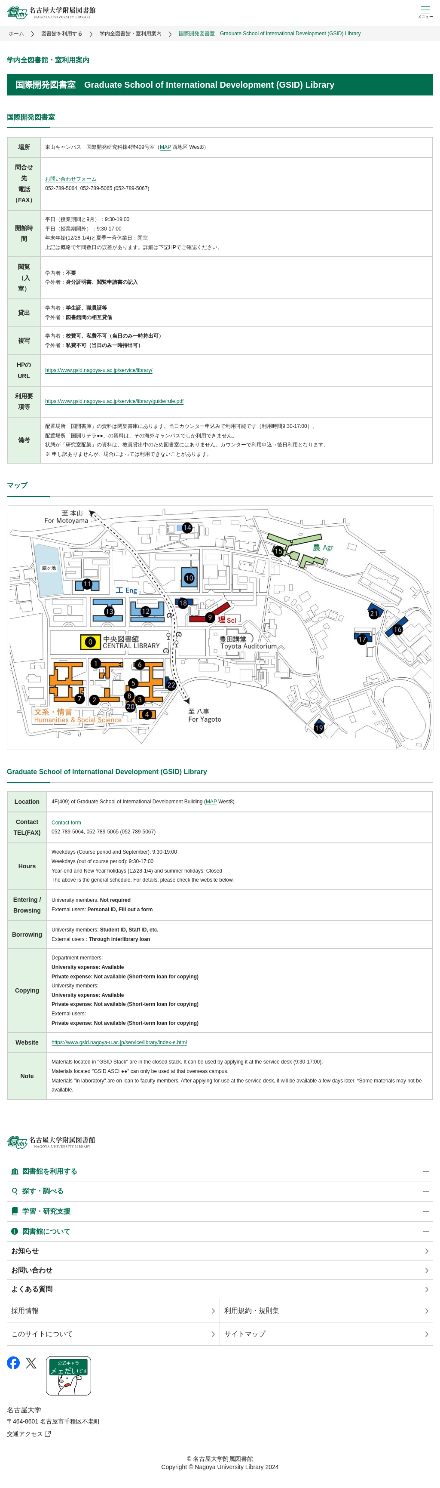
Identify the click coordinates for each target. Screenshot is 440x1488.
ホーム (16, 34)
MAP (165, 147)
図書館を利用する (61, 34)
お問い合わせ (31, 1270)
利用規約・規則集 (251, 1310)
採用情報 (25, 1310)
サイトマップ (245, 1333)
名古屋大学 (24, 1410)
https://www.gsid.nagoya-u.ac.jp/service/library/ (98, 370)
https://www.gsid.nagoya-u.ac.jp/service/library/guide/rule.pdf (114, 401)
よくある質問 (31, 1289)
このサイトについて (42, 1333)
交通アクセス (25, 1433)
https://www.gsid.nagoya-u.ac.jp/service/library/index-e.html (119, 1042)
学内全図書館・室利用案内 (131, 34)
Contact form (66, 823)
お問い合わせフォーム (71, 179)
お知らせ (25, 1250)
